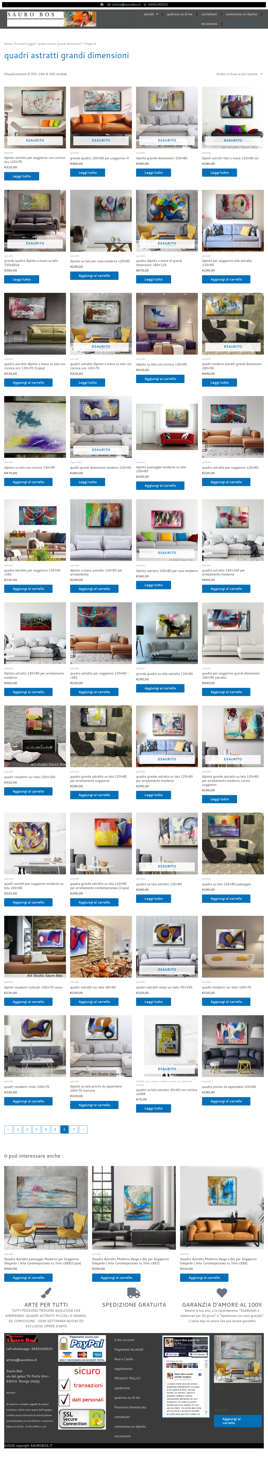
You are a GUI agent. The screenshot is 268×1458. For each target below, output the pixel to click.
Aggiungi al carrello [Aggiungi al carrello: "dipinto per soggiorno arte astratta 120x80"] (226, 279)
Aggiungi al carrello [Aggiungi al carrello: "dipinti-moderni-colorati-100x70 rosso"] (28, 1002)
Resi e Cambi (123, 1359)
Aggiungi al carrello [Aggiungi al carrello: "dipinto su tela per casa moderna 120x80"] (94, 275)
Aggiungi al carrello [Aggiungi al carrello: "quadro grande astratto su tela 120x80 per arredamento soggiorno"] (94, 795)
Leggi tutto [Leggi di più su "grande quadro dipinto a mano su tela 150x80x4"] (22, 279)
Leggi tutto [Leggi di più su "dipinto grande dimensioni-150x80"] (153, 172)
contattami (209, 14)
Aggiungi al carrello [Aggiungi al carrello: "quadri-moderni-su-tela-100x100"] (28, 791)
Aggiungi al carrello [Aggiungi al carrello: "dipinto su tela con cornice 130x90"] (160, 379)
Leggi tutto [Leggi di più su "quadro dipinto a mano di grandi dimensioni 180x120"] (153, 279)
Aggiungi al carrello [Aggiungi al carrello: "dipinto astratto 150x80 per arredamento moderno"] (28, 692)
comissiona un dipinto (241, 14)
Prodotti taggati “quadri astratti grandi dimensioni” (48, 44)
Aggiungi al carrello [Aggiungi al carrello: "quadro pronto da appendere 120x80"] (226, 1101)
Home (8, 44)
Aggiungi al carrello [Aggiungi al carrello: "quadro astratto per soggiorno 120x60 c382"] (28, 589)
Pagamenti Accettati (128, 1349)
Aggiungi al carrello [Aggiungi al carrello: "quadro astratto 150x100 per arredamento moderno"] (226, 589)
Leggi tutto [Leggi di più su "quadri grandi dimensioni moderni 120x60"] (88, 482)
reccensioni (209, 24)
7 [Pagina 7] (74, 1129)
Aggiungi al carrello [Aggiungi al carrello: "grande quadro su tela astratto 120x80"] (160, 688)
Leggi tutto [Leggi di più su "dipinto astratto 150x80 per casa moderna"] (153, 585)
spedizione (122, 1388)
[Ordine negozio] (239, 74)
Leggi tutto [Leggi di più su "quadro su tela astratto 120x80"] (153, 898)
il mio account (124, 1340)
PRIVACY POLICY (127, 1378)
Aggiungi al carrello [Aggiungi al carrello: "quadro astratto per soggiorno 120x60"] (226, 482)
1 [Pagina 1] (18, 1129)
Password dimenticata (130, 1407)
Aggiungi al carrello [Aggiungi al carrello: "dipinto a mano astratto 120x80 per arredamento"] (94, 589)
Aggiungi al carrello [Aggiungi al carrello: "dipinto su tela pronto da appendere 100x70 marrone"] (94, 1105)
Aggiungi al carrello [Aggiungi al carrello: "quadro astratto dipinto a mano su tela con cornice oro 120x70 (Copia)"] (28, 382)
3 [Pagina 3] (36, 1129)
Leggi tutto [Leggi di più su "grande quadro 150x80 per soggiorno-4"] (88, 172)
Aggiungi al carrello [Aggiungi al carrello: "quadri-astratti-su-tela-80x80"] (94, 1002)
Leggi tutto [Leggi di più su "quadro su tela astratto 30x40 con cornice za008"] (153, 1108)
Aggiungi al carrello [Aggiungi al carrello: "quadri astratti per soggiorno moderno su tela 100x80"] (28, 902)
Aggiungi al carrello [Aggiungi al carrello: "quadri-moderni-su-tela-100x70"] (226, 1002)
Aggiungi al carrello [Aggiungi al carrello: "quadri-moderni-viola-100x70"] (28, 1101)
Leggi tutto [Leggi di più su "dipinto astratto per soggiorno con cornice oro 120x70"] (22, 176)
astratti (151, 14)
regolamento (123, 1369)
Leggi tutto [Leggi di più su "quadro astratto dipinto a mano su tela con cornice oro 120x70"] (88, 382)
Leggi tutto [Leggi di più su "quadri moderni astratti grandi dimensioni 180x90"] (219, 382)
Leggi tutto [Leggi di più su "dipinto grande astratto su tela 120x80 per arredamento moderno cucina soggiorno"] (219, 799)
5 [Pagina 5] (55, 1129)
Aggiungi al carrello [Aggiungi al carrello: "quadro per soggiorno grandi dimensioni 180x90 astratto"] (226, 692)
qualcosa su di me (179, 14)
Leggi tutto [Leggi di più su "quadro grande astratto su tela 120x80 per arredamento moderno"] (153, 795)
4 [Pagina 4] (46, 1129)
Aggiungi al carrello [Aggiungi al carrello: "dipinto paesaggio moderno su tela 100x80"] (160, 485)
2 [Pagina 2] (27, 1129)
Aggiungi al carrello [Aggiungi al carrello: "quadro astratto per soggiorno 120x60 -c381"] (94, 692)
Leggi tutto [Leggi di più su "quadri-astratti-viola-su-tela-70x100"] (153, 1002)
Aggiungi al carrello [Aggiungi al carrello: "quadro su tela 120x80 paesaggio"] (226, 898)
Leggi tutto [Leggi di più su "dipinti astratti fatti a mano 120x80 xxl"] (219, 172)
